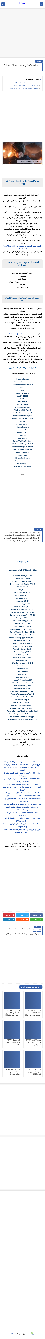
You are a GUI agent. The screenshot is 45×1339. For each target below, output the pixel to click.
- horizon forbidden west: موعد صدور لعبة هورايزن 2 (22, 796)
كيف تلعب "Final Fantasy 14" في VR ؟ (25, 83)
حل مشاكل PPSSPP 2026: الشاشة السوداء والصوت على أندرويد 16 (33, 1013)
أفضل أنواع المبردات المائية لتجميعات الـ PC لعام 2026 (22, 535)
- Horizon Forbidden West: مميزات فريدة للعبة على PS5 (22, 804)
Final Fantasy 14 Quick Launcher (16, 334)
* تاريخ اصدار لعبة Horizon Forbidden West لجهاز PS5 (22, 765)
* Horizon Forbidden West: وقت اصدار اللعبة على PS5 (22, 762)
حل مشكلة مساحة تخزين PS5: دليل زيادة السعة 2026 (22, 541)
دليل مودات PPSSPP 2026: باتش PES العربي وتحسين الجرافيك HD (12, 1013)
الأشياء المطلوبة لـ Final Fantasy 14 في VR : (24, 85)
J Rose (22, 3)
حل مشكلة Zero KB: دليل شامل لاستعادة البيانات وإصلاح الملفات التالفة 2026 (22, 538)
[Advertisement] (22, 33)
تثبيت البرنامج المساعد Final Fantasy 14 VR (24, 88)
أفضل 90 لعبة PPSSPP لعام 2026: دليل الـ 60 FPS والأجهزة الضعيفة (33, 1042)
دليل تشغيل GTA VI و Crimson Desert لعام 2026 (23, 532)
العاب (39, 61)
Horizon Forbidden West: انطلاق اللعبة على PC (22, 793)
